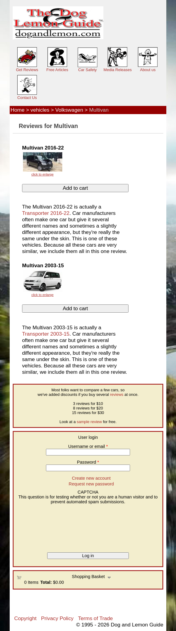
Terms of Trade (95, 618)
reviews (116, 394)
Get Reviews (27, 69)
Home (17, 110)
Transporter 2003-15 (46, 334)
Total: (46, 582)
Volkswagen (69, 110)
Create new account (91, 478)
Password (88, 462)
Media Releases (117, 69)
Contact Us (27, 97)
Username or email (88, 446)
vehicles (40, 110)
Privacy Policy (57, 618)
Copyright (25, 618)
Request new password (91, 483)
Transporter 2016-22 (46, 213)
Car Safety (87, 69)
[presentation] (41, 526)
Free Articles (57, 69)
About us (147, 69)
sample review (89, 421)
